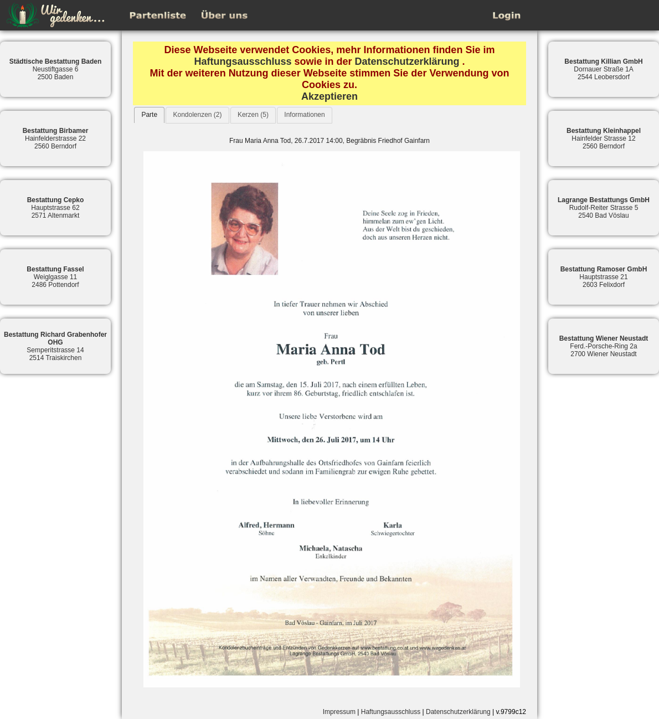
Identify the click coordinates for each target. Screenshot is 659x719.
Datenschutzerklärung (407, 61)
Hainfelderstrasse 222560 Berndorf (56, 138)
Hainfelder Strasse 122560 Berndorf (604, 138)
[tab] (149, 115)
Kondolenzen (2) (197, 115)
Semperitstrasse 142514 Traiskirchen (55, 346)
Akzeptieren (329, 96)
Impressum (339, 712)
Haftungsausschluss (242, 61)
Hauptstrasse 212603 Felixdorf (603, 277)
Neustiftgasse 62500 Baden (55, 69)
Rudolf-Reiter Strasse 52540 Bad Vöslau (604, 207)
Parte (149, 115)
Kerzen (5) (253, 115)
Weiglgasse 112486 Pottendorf (55, 277)
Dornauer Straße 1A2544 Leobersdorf (603, 69)
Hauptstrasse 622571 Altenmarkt (55, 207)
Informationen (304, 115)
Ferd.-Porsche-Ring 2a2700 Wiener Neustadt (603, 346)
